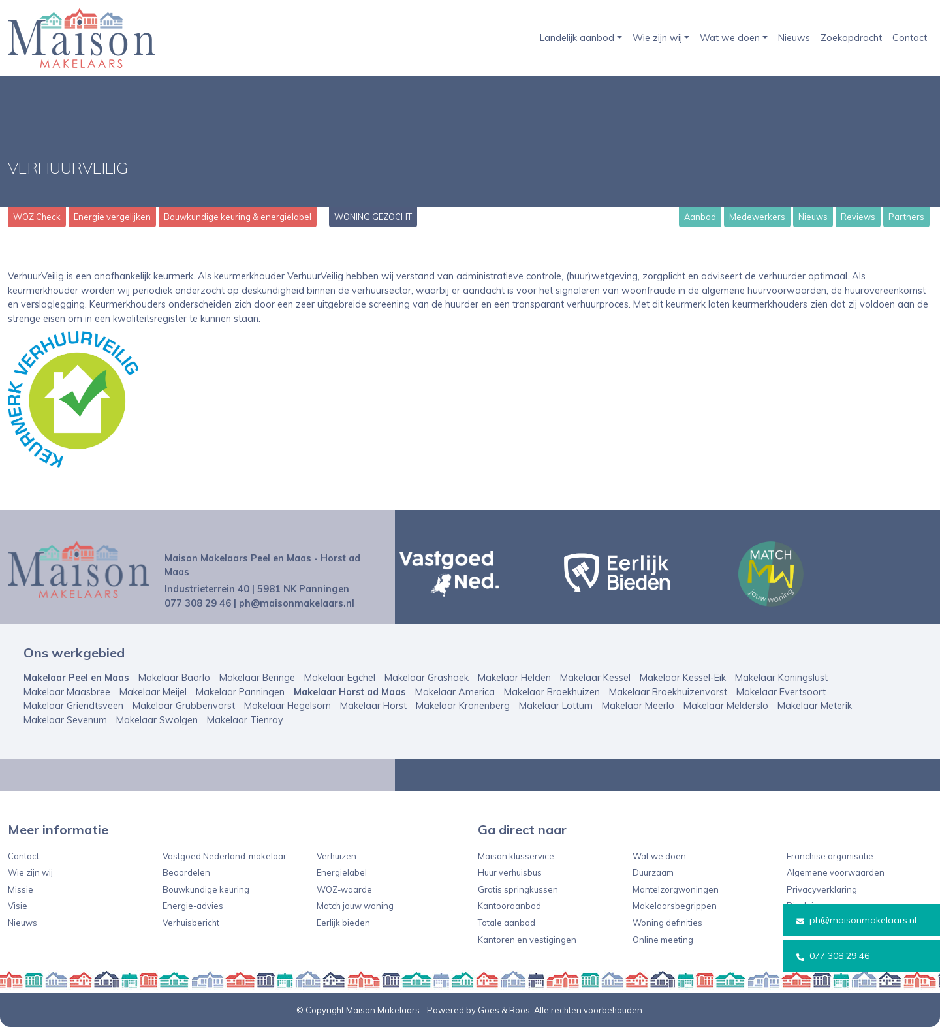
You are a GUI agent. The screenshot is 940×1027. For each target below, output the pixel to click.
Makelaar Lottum (556, 706)
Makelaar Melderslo (725, 706)
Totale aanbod (506, 922)
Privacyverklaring (822, 889)
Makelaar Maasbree (67, 692)
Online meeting (663, 939)
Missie (20, 889)
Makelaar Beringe (257, 678)
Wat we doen (730, 38)
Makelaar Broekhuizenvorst (668, 692)
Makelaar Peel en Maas (76, 678)
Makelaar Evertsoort (781, 692)
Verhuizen (336, 856)
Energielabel (342, 872)
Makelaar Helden (514, 678)
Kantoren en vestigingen (527, 939)
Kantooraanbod (509, 905)
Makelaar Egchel (339, 678)
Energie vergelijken (112, 217)
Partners (906, 217)
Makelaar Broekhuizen (552, 692)
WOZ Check (37, 217)
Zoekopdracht (851, 38)
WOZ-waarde (344, 889)
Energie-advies (193, 905)
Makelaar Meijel (153, 692)
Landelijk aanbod (577, 38)
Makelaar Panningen (240, 692)
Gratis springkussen (518, 889)
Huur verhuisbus (510, 872)
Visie (17, 905)
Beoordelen (186, 872)
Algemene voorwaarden (836, 872)
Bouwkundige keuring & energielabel (237, 217)
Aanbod (700, 217)
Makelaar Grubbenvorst (184, 706)
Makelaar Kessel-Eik (683, 678)
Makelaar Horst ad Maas (350, 692)
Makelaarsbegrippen (675, 905)
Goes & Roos (504, 1010)
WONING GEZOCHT (373, 217)
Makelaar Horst (373, 706)
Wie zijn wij (657, 38)
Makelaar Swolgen (157, 720)
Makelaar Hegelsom (287, 706)
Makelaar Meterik (814, 706)
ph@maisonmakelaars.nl (856, 920)
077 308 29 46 (833, 956)
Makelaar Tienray (245, 720)
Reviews (858, 217)
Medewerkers (757, 217)
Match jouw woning (355, 905)
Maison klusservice (516, 856)
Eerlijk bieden (343, 922)
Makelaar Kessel (595, 678)
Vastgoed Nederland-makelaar (225, 856)
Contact (909, 38)
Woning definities (667, 922)
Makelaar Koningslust (781, 678)
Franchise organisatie (830, 856)
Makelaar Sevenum (65, 720)
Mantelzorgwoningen (676, 889)
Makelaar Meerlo (638, 706)
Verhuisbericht (191, 922)
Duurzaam (653, 872)
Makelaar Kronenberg (463, 706)
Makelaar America (455, 692)
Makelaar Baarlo (174, 678)
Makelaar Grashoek (426, 678)
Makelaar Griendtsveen (73, 706)
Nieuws (794, 38)
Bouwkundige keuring (206, 889)
